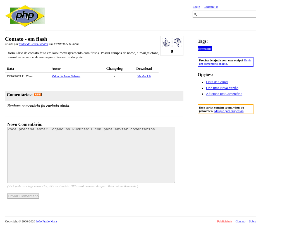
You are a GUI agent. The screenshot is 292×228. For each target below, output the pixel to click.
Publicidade (224, 221)
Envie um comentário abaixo (225, 62)
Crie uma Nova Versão (222, 88)
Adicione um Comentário (224, 94)
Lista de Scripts (217, 82)
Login (196, 6)
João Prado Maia (46, 221)
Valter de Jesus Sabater (33, 43)
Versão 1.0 (143, 76)
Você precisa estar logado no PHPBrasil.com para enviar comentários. (91, 155)
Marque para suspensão (228, 110)
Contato (240, 221)
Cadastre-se (211, 6)
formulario (205, 48)
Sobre (252, 221)
